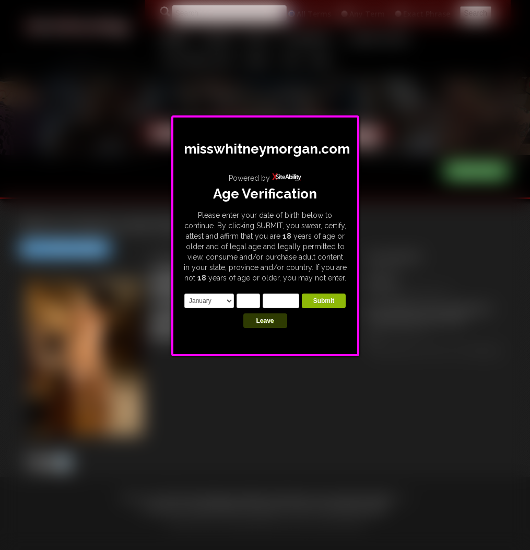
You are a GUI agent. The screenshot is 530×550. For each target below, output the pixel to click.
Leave (265, 320)
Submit (324, 301)
